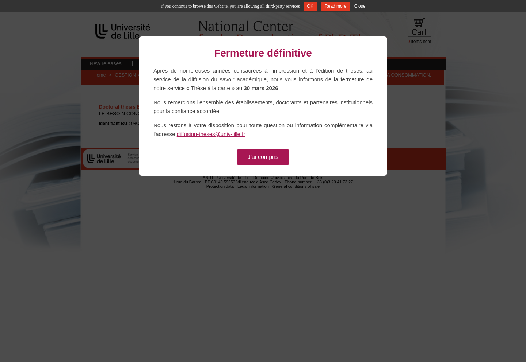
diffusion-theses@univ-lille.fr (211, 134)
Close (360, 6)
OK (310, 6)
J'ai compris (263, 157)
